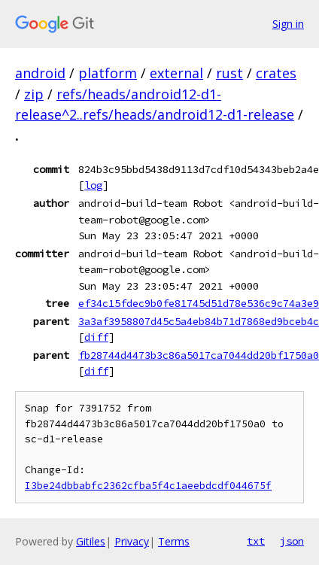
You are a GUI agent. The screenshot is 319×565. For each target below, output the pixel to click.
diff (96, 337)
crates (276, 73)
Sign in (288, 24)
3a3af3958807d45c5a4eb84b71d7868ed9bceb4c (198, 321)
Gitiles (90, 541)
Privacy (131, 541)
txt (256, 541)
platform (107, 73)
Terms (174, 541)
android (40, 73)
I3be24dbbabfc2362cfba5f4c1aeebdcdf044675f (148, 485)
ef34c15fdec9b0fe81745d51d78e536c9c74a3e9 (198, 303)
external (176, 73)
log (93, 185)
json (292, 541)
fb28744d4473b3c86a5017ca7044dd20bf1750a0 (198, 355)
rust (229, 73)
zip (34, 94)
